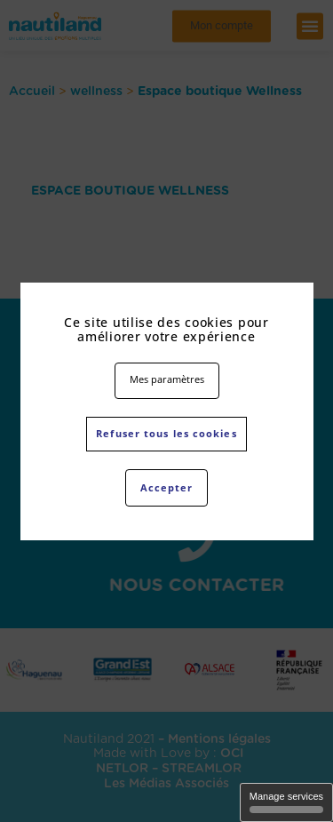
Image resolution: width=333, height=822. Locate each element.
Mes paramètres (167, 379)
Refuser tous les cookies (166, 433)
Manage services (286, 802)
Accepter (167, 487)
